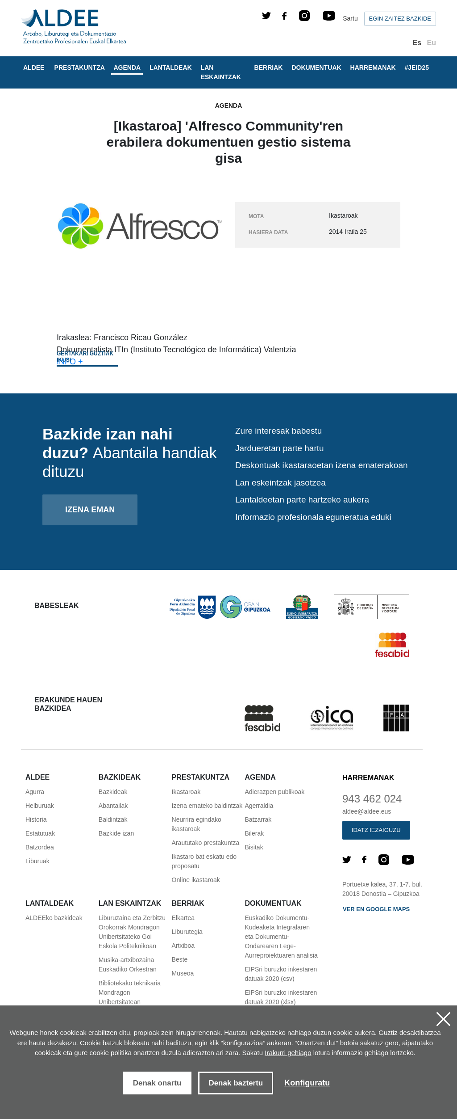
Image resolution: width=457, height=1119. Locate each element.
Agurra (34, 791)
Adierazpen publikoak (274, 791)
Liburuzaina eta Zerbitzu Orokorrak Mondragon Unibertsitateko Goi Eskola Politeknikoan (132, 932)
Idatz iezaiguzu (376, 830)
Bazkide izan (116, 833)
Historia (35, 819)
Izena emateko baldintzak (207, 805)
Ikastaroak (186, 791)
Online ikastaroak (196, 879)
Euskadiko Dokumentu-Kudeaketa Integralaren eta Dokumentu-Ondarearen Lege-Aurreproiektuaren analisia (281, 936)
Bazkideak (113, 791)
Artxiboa (183, 945)
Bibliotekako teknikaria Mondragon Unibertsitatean (130, 992)
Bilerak (254, 833)
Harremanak (373, 67)
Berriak (268, 67)
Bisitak (254, 847)
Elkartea (183, 917)
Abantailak (113, 805)
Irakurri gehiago (288, 1052)
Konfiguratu (307, 1082)
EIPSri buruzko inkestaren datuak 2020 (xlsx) (281, 997)
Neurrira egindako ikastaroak (196, 824)
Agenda (127, 67)
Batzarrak (258, 819)
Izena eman (90, 509)
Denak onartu (157, 1083)
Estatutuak (40, 833)
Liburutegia (187, 931)
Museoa (183, 973)
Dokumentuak (316, 67)
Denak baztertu (235, 1083)
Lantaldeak (171, 67)
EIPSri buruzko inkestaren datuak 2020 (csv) (281, 974)
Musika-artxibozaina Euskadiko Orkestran (128, 964)
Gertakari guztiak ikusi (85, 356)
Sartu (350, 18)
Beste (180, 959)
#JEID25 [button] (417, 67)
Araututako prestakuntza (206, 842)
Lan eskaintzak (221, 72)
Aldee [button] (33, 67)
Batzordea (39, 847)
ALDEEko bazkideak (54, 917)
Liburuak (37, 861)
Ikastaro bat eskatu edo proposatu (204, 861)
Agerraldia (259, 805)
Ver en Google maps (376, 909)
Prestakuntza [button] (79, 67)
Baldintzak (113, 819)
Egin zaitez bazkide (400, 18)
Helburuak (39, 805)
